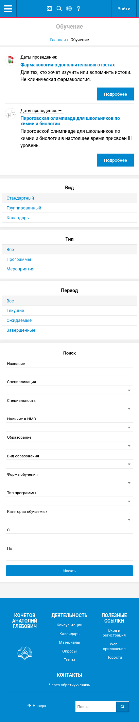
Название (16, 363)
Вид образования (23, 456)
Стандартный (20, 198)
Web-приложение (114, 646)
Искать (69, 571)
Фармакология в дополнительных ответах (67, 64)
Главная (58, 39)
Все (10, 249)
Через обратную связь (69, 684)
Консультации (70, 625)
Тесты (69, 659)
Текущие (15, 310)
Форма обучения (22, 474)
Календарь (17, 217)
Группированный (23, 207)
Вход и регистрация (114, 633)
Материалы (69, 642)
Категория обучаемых (27, 511)
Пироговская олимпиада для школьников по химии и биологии (70, 120)
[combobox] (69, 390)
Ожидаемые (19, 320)
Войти (124, 8)
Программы (18, 259)
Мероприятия (20, 268)
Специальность (21, 400)
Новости (114, 657)
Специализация (21, 381)
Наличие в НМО (21, 419)
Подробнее (115, 94)
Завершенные (20, 330)
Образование (19, 437)
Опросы (69, 651)
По (9, 548)
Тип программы (21, 492)
